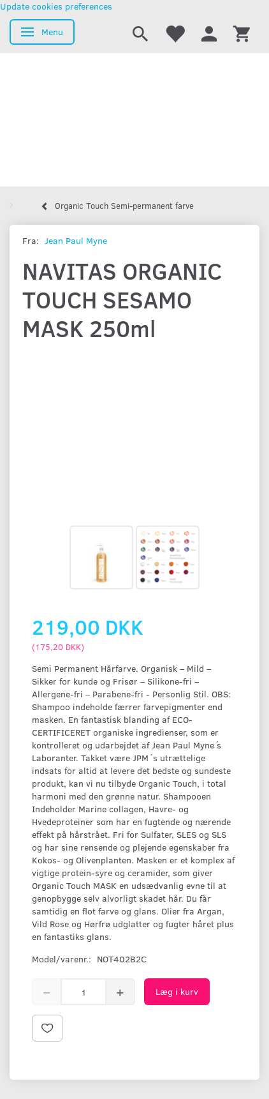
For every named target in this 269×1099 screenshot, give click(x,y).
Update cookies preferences (56, 6)
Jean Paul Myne (76, 240)
